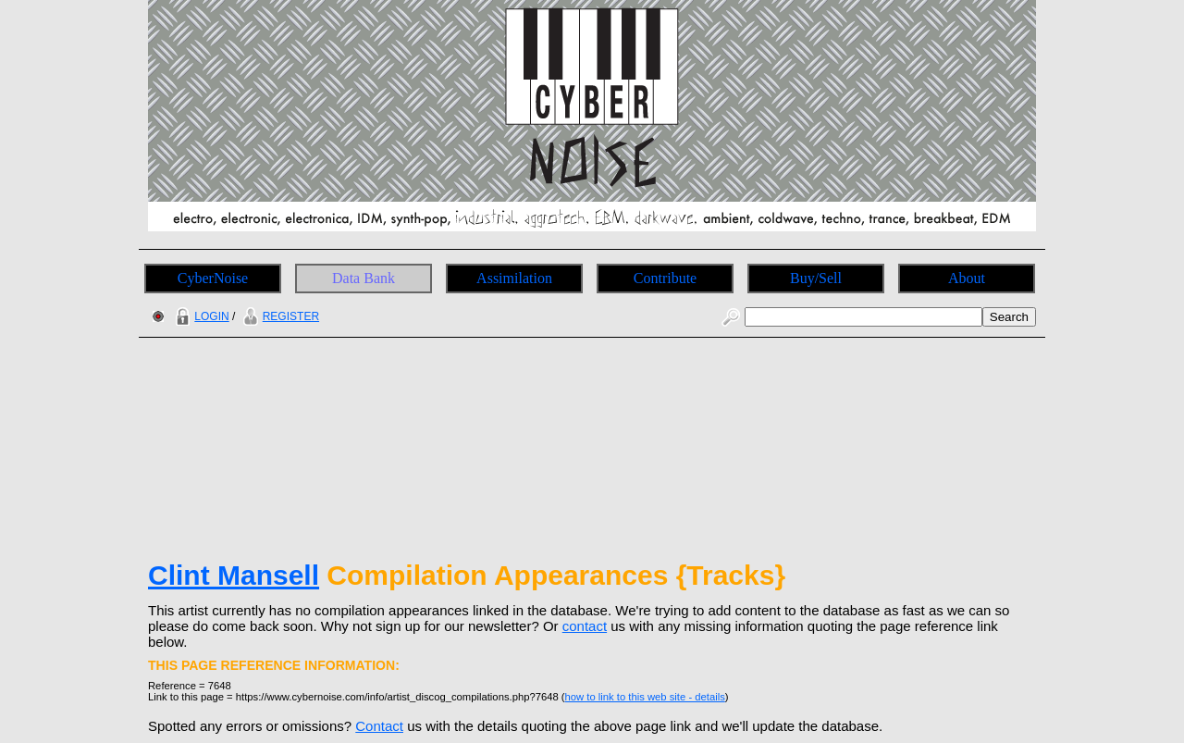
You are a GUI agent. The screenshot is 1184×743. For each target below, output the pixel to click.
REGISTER (279, 316)
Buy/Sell (816, 278)
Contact (379, 726)
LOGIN (199, 316)
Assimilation (514, 278)
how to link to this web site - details (645, 696)
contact (584, 626)
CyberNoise (213, 278)
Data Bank (363, 278)
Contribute (665, 278)
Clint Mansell (233, 575)
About (966, 278)
